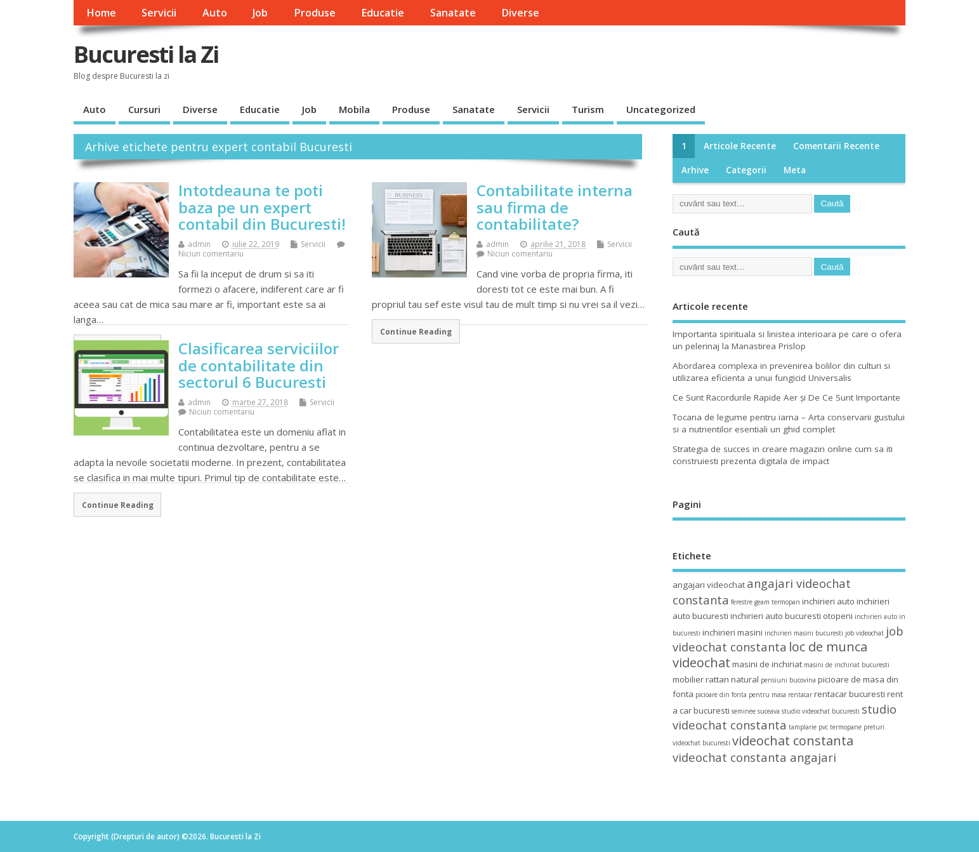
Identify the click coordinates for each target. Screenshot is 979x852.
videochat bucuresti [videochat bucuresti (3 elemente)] (701, 742)
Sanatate (453, 13)
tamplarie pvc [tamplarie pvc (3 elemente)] (808, 726)
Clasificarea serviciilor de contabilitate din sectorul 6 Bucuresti (258, 365)
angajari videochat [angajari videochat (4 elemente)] (709, 584)
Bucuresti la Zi (146, 54)
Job (260, 13)
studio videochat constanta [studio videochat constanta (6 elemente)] (785, 717)
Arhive (695, 170)
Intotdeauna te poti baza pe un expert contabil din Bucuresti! (262, 207)
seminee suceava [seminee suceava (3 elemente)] (756, 711)
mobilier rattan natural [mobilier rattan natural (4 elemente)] (716, 679)
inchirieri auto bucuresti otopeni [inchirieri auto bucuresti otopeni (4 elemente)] (791, 616)
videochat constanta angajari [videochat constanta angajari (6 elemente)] (754, 757)
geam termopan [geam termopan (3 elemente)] (777, 601)
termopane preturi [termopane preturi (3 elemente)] (857, 726)
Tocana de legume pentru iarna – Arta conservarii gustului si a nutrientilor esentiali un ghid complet (789, 423)
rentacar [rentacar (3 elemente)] (800, 694)
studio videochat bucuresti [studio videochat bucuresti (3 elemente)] (821, 711)
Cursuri (144, 109)
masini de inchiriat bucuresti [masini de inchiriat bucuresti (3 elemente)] (847, 664)
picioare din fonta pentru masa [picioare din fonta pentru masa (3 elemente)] (740, 694)
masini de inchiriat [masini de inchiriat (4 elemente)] (767, 664)
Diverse (520, 13)
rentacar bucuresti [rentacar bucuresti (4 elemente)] (849, 694)
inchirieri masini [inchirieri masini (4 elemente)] (732, 632)
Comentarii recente (836, 146)
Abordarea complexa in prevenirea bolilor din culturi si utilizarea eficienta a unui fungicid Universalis (781, 371)
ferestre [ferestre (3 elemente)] (741, 601)
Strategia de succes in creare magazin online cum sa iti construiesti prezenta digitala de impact (783, 455)
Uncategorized (660, 109)
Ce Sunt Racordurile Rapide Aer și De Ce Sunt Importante (786, 397)
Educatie (382, 13)
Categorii (746, 170)
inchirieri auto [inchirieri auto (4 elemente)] (828, 601)
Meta (795, 170)
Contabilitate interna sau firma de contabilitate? (554, 207)
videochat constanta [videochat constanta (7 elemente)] (792, 740)
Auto (214, 13)
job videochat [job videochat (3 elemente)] (864, 633)
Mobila (354, 109)
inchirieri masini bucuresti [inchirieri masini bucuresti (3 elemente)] (804, 633)
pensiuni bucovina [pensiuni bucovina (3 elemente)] (788, 680)
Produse (315, 13)
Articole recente (740, 146)
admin (199, 244)
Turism (588, 109)
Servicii (158, 13)
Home (101, 13)
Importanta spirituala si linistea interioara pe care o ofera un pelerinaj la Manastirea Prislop (787, 340)
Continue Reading (416, 331)
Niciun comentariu (211, 253)
